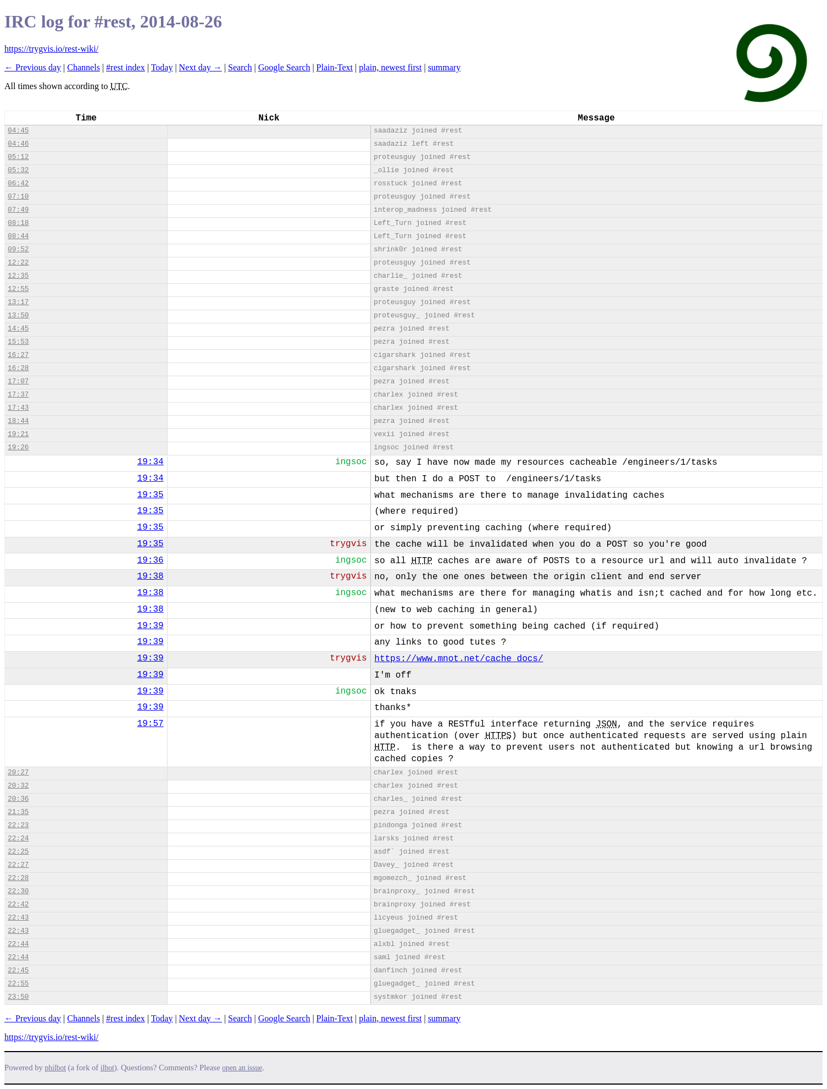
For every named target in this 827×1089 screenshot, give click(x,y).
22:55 (18, 984)
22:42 (18, 904)
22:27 (18, 865)
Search (240, 67)
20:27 (18, 772)
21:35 (18, 812)
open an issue (242, 1068)
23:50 (18, 997)
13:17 (18, 302)
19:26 (18, 447)
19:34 (150, 462)
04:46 (18, 144)
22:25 (18, 852)
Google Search (284, 67)
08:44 (18, 236)
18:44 (18, 421)
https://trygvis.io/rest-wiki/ (51, 48)
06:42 (18, 183)
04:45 (18, 131)
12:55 (18, 289)
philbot (55, 1068)
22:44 (18, 944)
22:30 (18, 891)
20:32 (18, 786)
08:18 (18, 223)
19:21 (18, 434)
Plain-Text (335, 67)
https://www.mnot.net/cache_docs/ (458, 659)
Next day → (200, 67)
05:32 (18, 170)
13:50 (18, 315)
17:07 (18, 381)
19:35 (150, 495)
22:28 (18, 878)
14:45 (18, 328)
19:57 (150, 724)
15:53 (18, 342)
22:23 (18, 825)
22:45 (18, 970)
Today (162, 67)
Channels (83, 67)
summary (444, 67)
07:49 (18, 210)
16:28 (18, 368)
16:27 (18, 355)
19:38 (150, 576)
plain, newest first (390, 67)
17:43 (18, 408)
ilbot (107, 1068)
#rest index (125, 67)
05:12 (18, 157)
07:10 (18, 197)
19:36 (150, 560)
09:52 (18, 249)
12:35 (18, 276)
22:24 (18, 838)
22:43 (18, 918)
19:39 (150, 626)
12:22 (18, 262)
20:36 (18, 799)
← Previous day (32, 67)
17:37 (18, 395)
